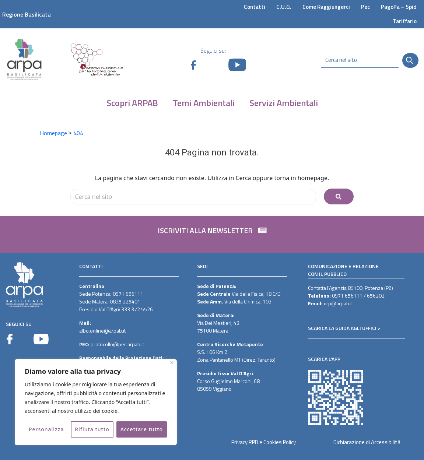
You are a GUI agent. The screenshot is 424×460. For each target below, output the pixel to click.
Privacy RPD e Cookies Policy (263, 442)
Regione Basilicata (26, 14)
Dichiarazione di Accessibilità (366, 442)
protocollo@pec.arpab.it (117, 344)
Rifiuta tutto (92, 429)
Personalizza (46, 429)
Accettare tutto (141, 429)
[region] (96, 402)
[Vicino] (172, 362)
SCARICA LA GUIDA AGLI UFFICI (342, 328)
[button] (212, 234)
